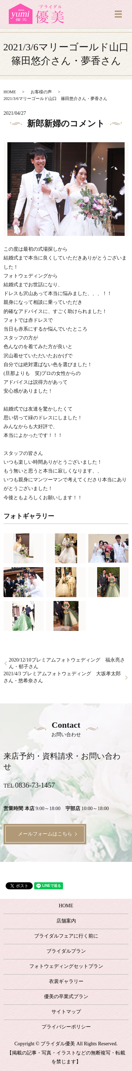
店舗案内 (66, 920)
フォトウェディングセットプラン (66, 966)
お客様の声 (41, 91)
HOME (10, 91)
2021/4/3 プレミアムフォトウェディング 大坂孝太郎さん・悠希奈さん (62, 677)
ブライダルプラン (66, 951)
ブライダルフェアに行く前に (66, 936)
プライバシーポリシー (66, 1026)
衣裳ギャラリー (66, 981)
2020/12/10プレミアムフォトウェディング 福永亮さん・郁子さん (67, 663)
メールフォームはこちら (45, 834)
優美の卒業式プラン (66, 996)
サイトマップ (66, 1011)
